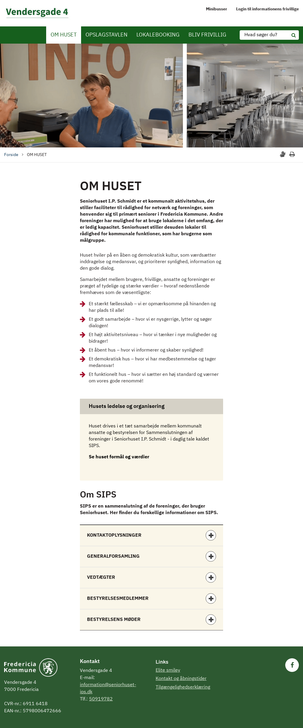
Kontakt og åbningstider (181, 678)
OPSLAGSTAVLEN (107, 35)
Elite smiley (168, 670)
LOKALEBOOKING (158, 35)
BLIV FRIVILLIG (207, 35)
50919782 (101, 699)
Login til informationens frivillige (267, 9)
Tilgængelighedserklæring (183, 687)
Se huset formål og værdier (119, 457)
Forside (11, 155)
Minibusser (216, 9)
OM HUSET (64, 35)
